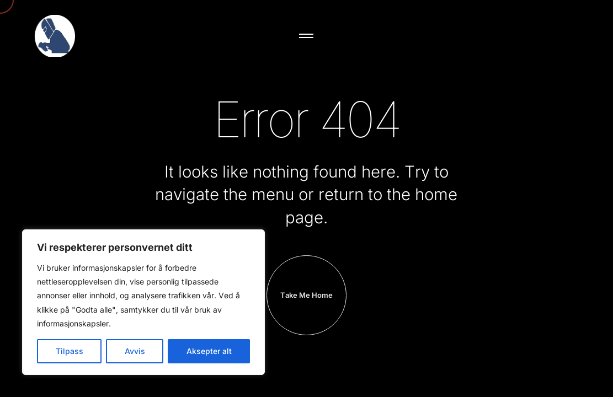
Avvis (135, 351)
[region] (143, 302)
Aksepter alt (209, 351)
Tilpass (69, 351)
